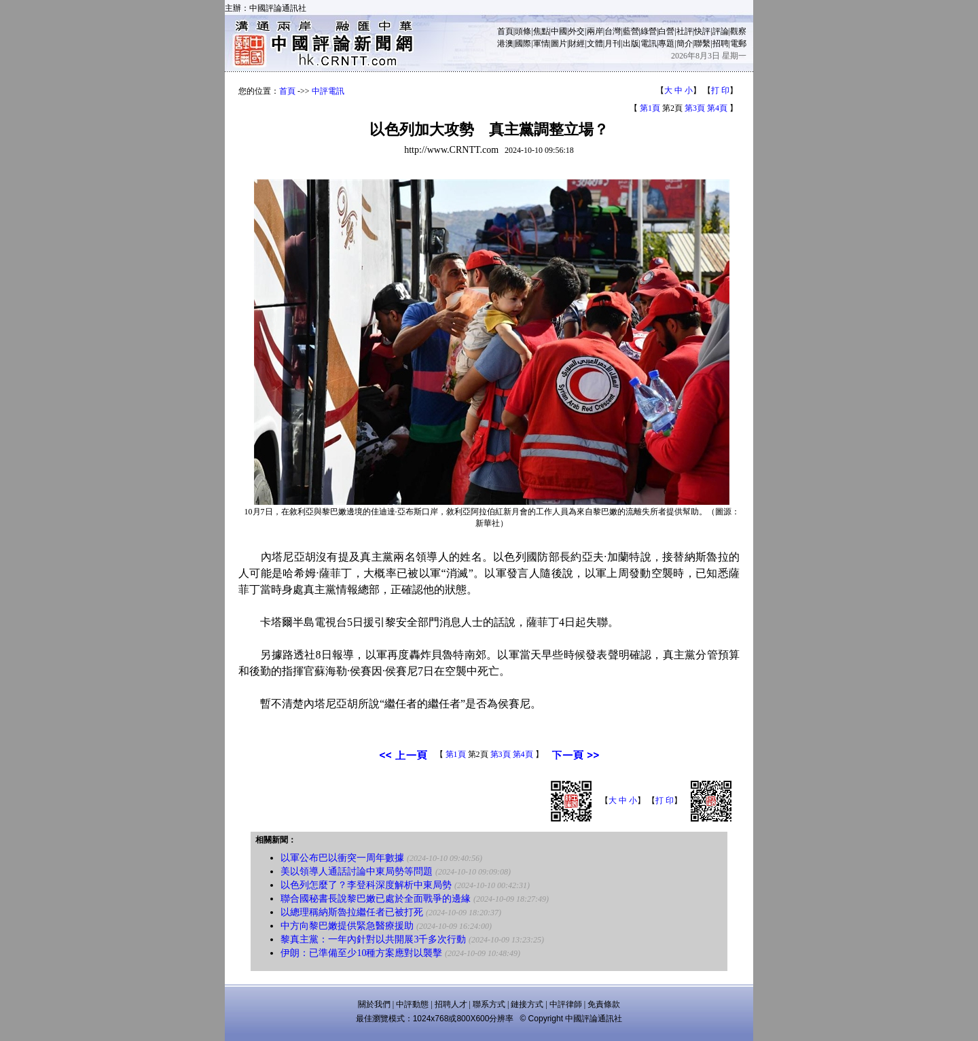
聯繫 (702, 43)
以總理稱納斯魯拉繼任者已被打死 (351, 912)
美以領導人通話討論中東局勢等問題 (357, 871)
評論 (720, 31)
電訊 (648, 43)
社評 (684, 31)
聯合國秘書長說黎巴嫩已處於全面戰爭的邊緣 (375, 899)
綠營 (648, 31)
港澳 (505, 43)
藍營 (631, 31)
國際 (523, 43)
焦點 (541, 31)
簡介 (684, 43)
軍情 (541, 43)
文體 (595, 43)
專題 (666, 43)
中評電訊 (328, 91)
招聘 (720, 43)
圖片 (559, 43)
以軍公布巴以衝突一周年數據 (342, 858)
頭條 (523, 31)
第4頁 (717, 108)
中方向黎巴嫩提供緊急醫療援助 (347, 926)
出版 (631, 43)
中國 (559, 31)
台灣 (612, 31)
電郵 (738, 43)
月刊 (612, 43)
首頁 (505, 31)
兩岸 (595, 31)
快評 (702, 31)
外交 (576, 31)
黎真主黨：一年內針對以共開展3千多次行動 (373, 939)
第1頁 (650, 108)
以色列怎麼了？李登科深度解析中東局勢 (366, 885)
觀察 (738, 31)
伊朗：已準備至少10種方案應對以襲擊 (361, 953)
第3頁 (695, 108)
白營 (666, 31)
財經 (576, 43)
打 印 (720, 90)
